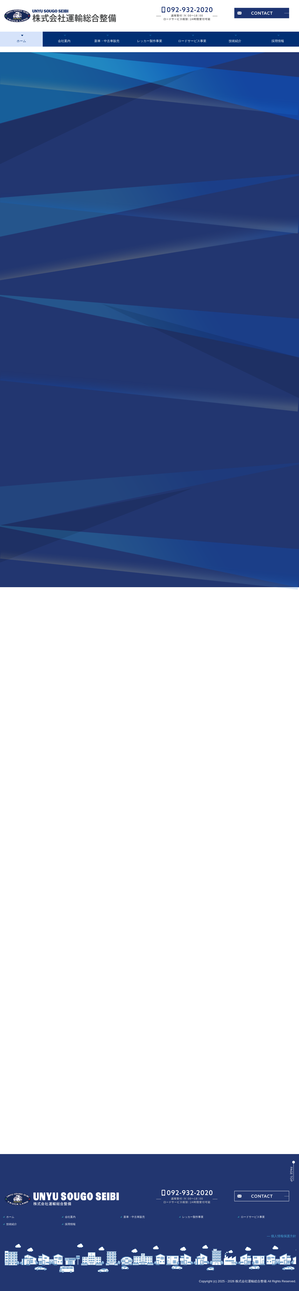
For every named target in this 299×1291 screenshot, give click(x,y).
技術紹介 (235, 41)
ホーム (21, 41)
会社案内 (64, 41)
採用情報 (277, 41)
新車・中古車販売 (106, 41)
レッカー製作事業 (149, 41)
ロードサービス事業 (192, 41)
